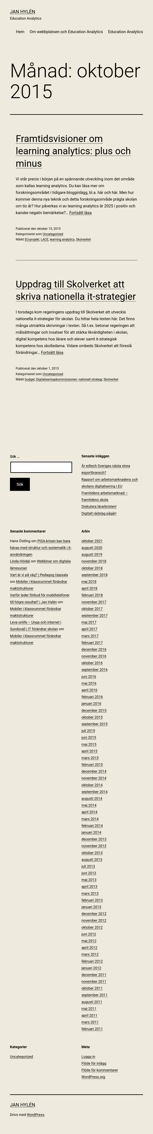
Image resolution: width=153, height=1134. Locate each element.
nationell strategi (90, 379)
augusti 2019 (91, 554)
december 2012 (93, 914)
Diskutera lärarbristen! (99, 506)
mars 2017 (90, 636)
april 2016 (89, 690)
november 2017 (93, 602)
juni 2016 (88, 676)
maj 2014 (88, 805)
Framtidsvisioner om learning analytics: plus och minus (73, 151)
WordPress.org (93, 1077)
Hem (20, 31)
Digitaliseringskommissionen (56, 379)
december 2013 (93, 839)
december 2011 (93, 975)
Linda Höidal (20, 561)
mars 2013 (90, 893)
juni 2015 (88, 737)
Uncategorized (53, 234)
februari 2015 (92, 764)
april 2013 (89, 886)
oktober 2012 (92, 927)
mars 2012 (90, 954)
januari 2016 (91, 703)
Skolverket (83, 239)
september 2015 (94, 724)
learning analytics (62, 239)
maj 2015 (88, 744)
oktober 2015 (92, 717)
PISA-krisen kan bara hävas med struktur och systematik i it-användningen (40, 547)
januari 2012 (91, 968)
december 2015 (93, 710)
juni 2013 (88, 873)
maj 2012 (88, 941)
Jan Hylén (22, 11)
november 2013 (93, 846)
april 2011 (89, 1015)
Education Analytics (125, 31)
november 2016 (93, 656)
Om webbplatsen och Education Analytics (66, 31)
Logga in (88, 1057)
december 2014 (93, 771)
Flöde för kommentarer (99, 1070)
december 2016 (93, 649)
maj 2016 (88, 683)
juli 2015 (88, 731)
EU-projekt (32, 239)
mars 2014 (90, 819)
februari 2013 (92, 900)
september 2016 (94, 670)
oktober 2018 (92, 568)
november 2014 (93, 778)
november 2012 (93, 920)
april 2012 (89, 947)
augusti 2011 (91, 1002)
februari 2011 (92, 1029)
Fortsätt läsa (80, 212)
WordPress (35, 1115)
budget (30, 379)
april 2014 (89, 812)
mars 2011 (90, 1022)
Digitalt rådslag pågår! (98, 513)
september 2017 (94, 615)
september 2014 (94, 792)
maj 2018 (88, 581)
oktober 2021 (92, 541)
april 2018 (89, 588)
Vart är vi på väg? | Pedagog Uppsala (39, 575)
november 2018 (93, 561)
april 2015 (89, 751)
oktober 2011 (92, 988)
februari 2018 (92, 595)
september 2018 (94, 575)
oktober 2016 (92, 663)
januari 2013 (91, 907)
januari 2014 (91, 832)
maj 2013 (88, 880)
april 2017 (89, 629)
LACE (44, 239)
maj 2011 (88, 1009)
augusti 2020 (91, 548)
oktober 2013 (92, 853)
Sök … (15, 456)
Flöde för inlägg (93, 1063)
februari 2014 (92, 826)
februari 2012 (92, 961)
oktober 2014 (92, 785)
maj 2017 (88, 622)
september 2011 (94, 995)
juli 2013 (88, 866)
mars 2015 (90, 758)
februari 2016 (92, 697)
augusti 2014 (91, 798)
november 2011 (93, 981)
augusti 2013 (91, 859)
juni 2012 (88, 934)
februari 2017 (92, 643)
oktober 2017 (92, 609)
